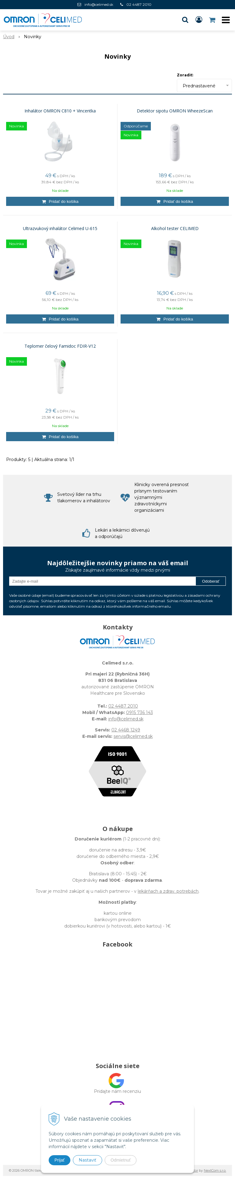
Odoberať (210, 581)
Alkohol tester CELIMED (175, 228)
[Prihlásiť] (199, 20)
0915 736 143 (139, 712)
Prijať (59, 1160)
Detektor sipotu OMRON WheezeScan (175, 110)
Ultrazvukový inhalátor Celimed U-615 (60, 228)
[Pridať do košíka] (60, 201)
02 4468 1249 (125, 730)
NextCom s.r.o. (215, 1170)
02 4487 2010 (138, 4)
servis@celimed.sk (133, 736)
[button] (185, 20)
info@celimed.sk (98, 4)
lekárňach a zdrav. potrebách (168, 891)
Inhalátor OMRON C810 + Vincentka (60, 110)
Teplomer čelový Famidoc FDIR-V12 (60, 346)
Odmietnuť (120, 1160)
